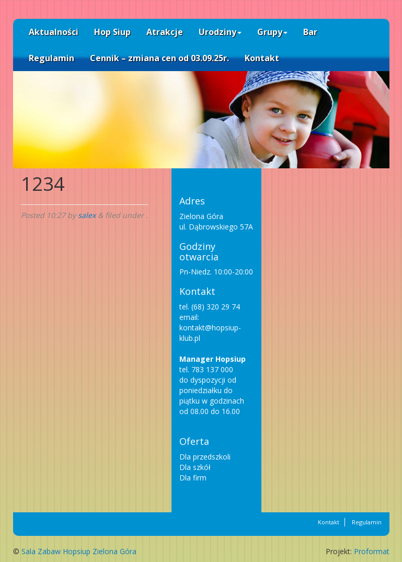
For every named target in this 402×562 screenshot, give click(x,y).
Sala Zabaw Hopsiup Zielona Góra (78, 551)
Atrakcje (164, 32)
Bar (310, 32)
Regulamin (51, 58)
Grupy (272, 32)
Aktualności (53, 32)
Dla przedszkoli (205, 457)
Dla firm (192, 478)
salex (87, 215)
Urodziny (220, 32)
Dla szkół (195, 467)
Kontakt (262, 58)
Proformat (371, 551)
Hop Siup (112, 32)
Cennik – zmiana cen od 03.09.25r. (159, 58)
